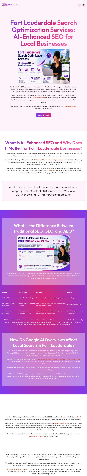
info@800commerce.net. (56, 194)
